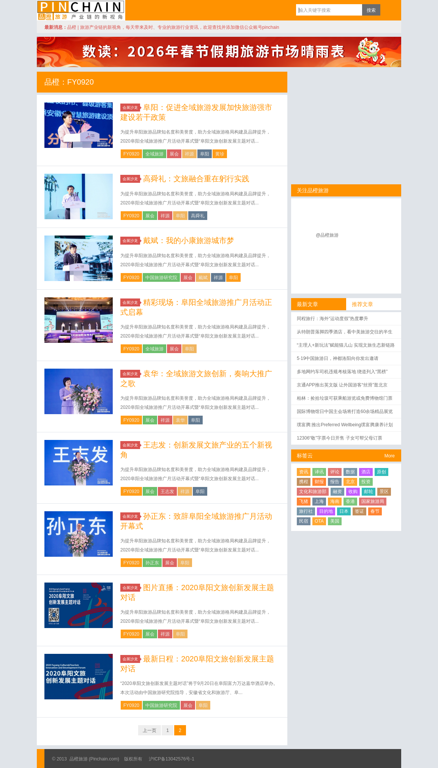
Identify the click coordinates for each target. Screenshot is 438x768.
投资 (365, 481)
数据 (350, 471)
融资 (337, 491)
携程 (303, 481)
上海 (319, 501)
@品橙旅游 (327, 235)
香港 (350, 501)
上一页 (149, 730)
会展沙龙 (131, 107)
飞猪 (303, 501)
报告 (334, 481)
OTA (319, 521)
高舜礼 (198, 215)
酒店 (365, 471)
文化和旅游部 (312, 491)
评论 (334, 471)
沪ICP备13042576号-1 (171, 759)
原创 (381, 471)
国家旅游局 (372, 501)
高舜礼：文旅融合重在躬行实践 (196, 178)
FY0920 (131, 154)
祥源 (189, 154)
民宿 (303, 521)
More (389, 456)
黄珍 (219, 154)
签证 (359, 511)
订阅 (388, 10)
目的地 (326, 511)
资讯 (303, 471)
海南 (334, 501)
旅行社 (306, 511)
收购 (353, 491)
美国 (334, 521)
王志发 (167, 491)
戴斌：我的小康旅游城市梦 (188, 240)
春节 (375, 511)
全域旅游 (154, 154)
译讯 (319, 471)
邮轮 (368, 491)
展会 (174, 154)
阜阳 (204, 154)
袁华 (180, 420)
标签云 (305, 455)
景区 (384, 491)
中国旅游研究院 (161, 277)
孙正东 (152, 562)
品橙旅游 (81, 10)
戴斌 (203, 277)
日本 (343, 511)
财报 (319, 481)
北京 (350, 481)
